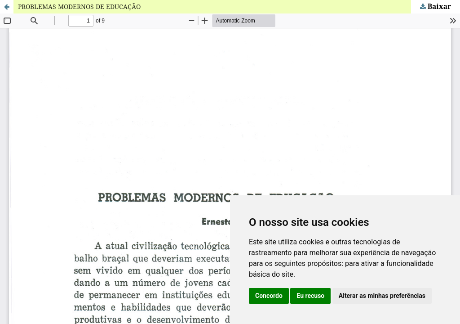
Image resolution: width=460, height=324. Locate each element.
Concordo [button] (269, 295)
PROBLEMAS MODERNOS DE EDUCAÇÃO (79, 6)
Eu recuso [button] (310, 295)
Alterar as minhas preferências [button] (382, 295)
